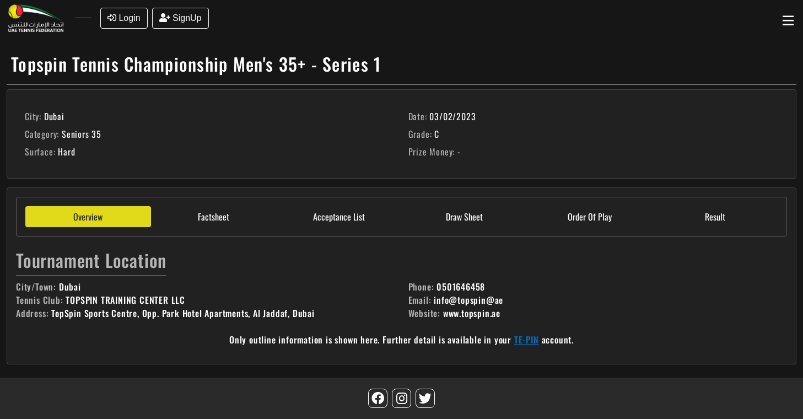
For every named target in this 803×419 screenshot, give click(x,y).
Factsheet (213, 216)
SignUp (180, 18)
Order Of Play (590, 216)
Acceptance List (339, 216)
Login (124, 18)
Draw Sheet (464, 216)
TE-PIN (526, 339)
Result (715, 216)
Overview (88, 216)
